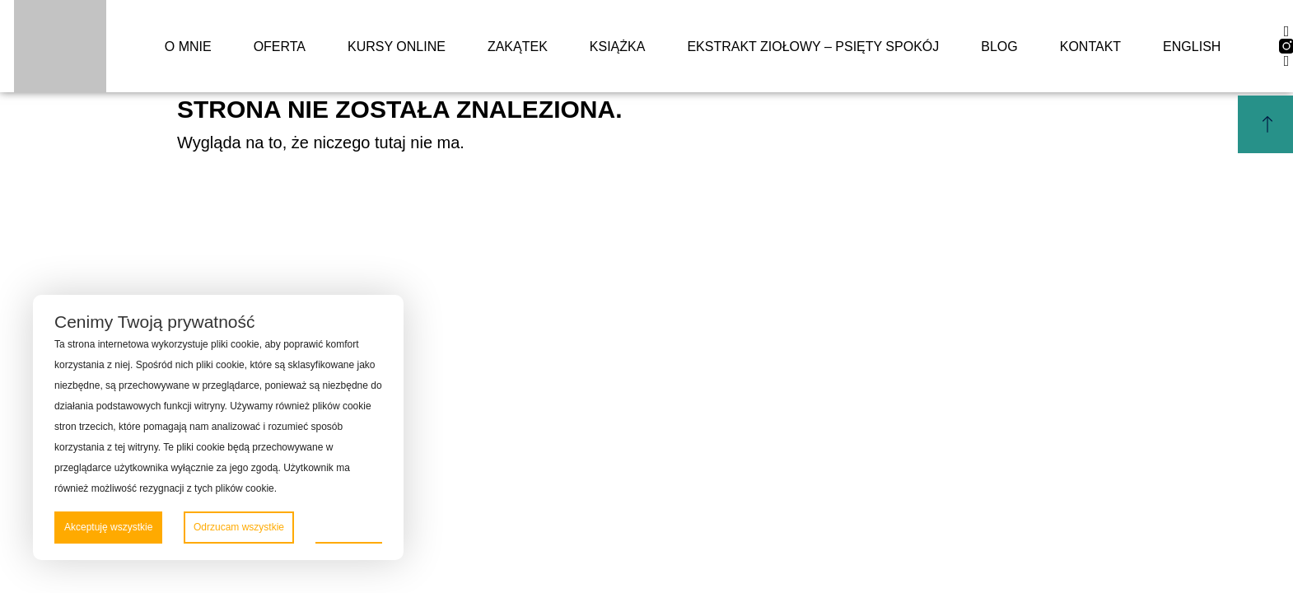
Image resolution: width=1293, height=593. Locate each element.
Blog (999, 47)
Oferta (280, 47)
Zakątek (518, 47)
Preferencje (349, 526)
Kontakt (1090, 47)
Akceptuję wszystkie (108, 527)
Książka (618, 47)
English (1192, 47)
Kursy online (397, 47)
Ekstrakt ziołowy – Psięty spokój (813, 47)
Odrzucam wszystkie (239, 527)
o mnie (188, 47)
